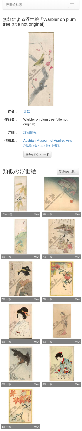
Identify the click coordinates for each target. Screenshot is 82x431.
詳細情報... (31, 132)
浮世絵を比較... (68, 171)
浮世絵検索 (14, 5)
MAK (36, 214)
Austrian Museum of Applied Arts (47, 140)
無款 (26, 111)
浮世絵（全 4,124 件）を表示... (42, 145)
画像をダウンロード (37, 154)
